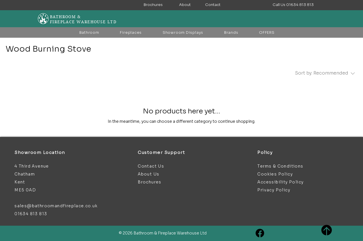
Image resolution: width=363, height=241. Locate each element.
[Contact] (213, 5)
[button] (293, 5)
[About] (184, 5)
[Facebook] (260, 233)
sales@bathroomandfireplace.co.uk (55, 205)
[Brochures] (153, 5)
